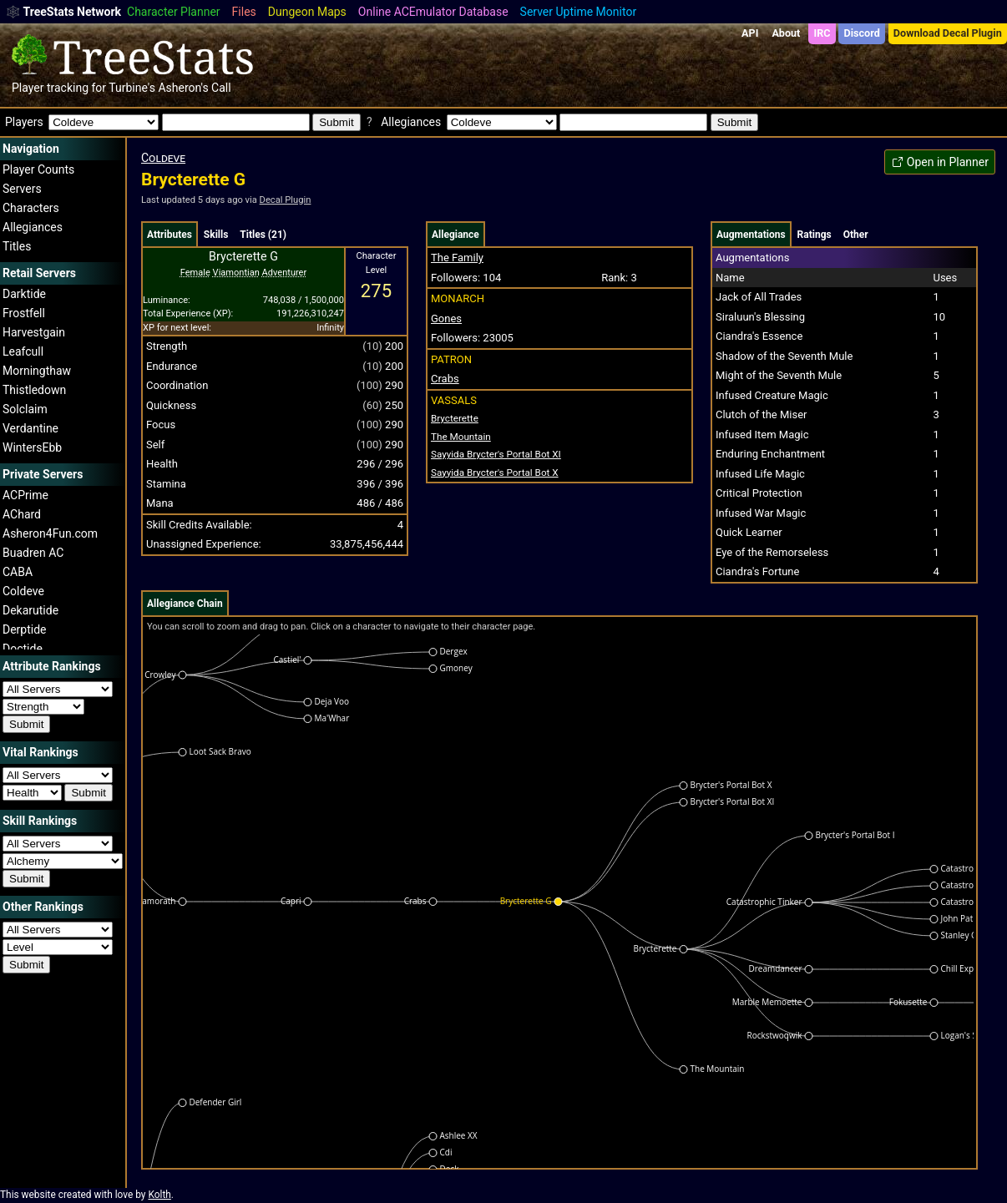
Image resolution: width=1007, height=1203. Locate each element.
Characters (31, 208)
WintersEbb (32, 447)
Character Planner (173, 11)
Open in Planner (940, 162)
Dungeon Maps (307, 11)
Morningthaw (37, 370)
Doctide (23, 648)
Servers (22, 188)
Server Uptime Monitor (578, 11)
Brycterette (454, 418)
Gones (446, 318)
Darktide (24, 294)
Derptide (25, 629)
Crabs (445, 378)
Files (244, 11)
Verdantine (30, 428)
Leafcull (23, 351)
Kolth (159, 1194)
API (749, 33)
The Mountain (461, 436)
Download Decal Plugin (947, 33)
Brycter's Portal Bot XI (496, 454)
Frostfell (24, 313)
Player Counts (38, 169)
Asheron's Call (194, 87)
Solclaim (25, 409)
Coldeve (23, 591)
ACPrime (25, 495)
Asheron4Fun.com (50, 533)
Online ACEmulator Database (433, 11)
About (786, 33)
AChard (22, 514)
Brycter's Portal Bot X (495, 472)
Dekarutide (30, 610)
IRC (821, 33)
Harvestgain (34, 332)
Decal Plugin (285, 200)
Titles (17, 246)
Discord (862, 33)
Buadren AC (33, 552)
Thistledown (34, 390)
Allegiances (33, 227)
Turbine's (132, 87)
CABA (18, 572)
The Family (457, 257)
